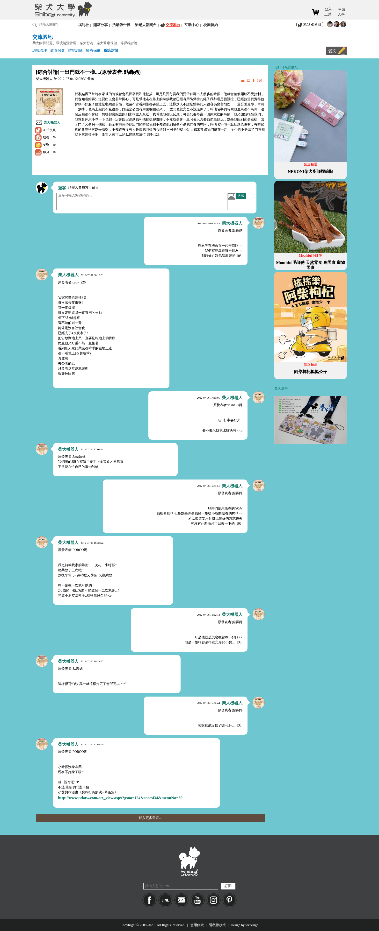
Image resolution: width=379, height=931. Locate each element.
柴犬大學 (62, 9)
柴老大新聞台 (146, 25)
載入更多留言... (150, 818)
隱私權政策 (217, 925)
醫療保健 (93, 50)
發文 (332, 51)
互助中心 (191, 25)
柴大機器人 (52, 122)
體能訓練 (75, 50)
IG (213, 900)
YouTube (197, 900)
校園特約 (210, 25)
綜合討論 (111, 50)
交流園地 (173, 25)
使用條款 (197, 925)
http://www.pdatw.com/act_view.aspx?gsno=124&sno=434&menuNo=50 (120, 798)
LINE (165, 900)
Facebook (149, 900)
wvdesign (251, 925)
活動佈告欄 (121, 25)
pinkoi (229, 900)
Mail (181, 900)
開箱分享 (100, 25)
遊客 (62, 188)
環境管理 (39, 50)
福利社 (83, 25)
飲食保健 (57, 50)
